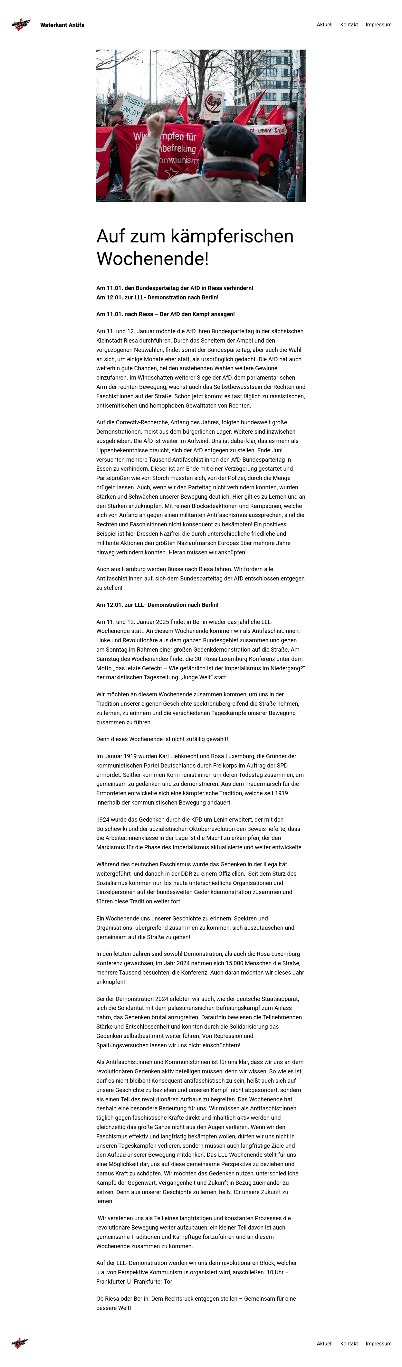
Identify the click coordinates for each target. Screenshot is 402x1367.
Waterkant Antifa (62, 25)
